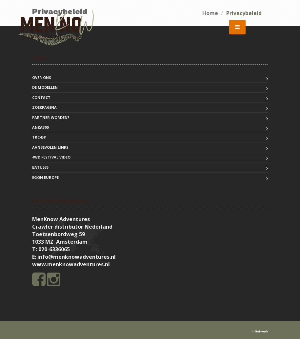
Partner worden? (50, 117)
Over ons (41, 77)
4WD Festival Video (51, 157)
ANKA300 (40, 127)
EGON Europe (45, 177)
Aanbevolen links (50, 147)
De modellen (45, 87)
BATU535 (40, 167)
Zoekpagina (44, 107)
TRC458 (39, 137)
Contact (41, 97)
